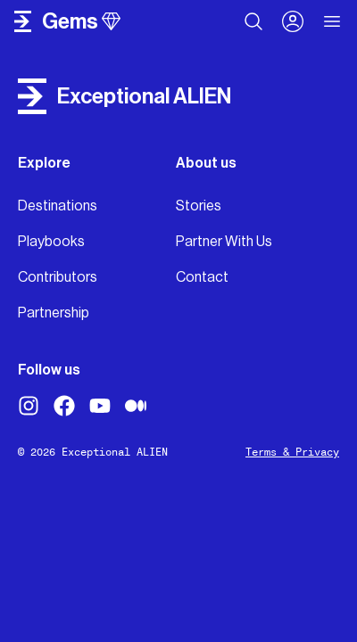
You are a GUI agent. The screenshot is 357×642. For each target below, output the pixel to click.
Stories (198, 205)
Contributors (57, 276)
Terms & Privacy (292, 452)
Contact (202, 276)
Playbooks (51, 241)
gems (81, 21)
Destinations (57, 205)
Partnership (53, 312)
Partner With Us (224, 241)
